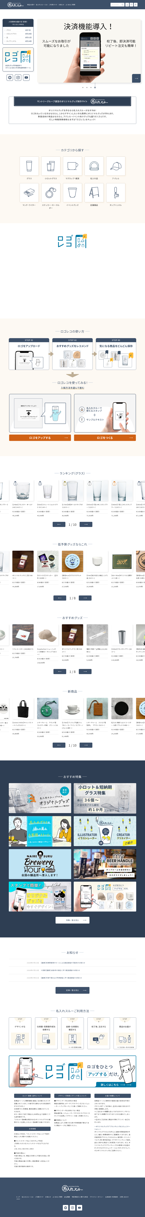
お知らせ (61, 5)
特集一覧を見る (72, 920)
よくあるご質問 (70, 5)
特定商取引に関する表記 (80, 1197)
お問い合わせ (124, 1197)
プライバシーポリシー (97, 1197)
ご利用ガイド (39, 1197)
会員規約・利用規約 (111, 1197)
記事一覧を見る (72, 990)
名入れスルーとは (41, 5)
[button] (82, 87)
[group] (89, 51)
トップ (18, 1197)
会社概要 (67, 1197)
